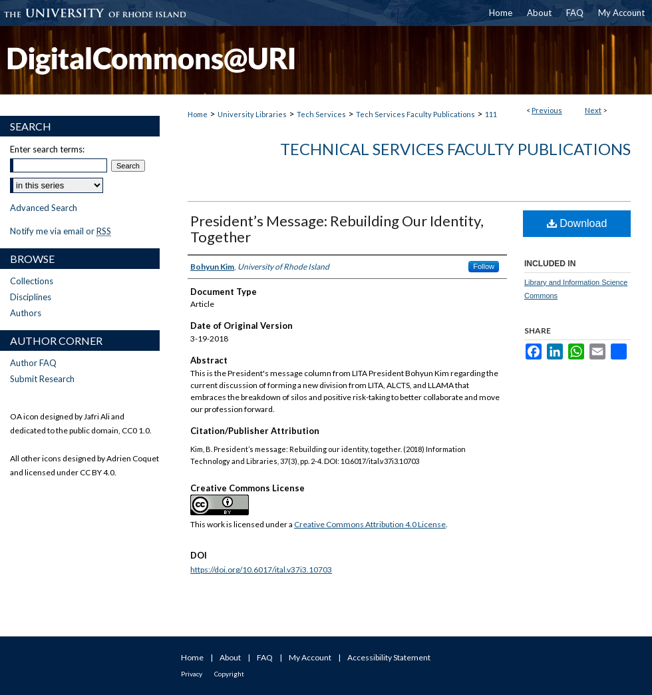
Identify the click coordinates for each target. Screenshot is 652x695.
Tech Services (321, 114)
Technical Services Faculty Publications (455, 148)
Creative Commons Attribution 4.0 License (370, 524)
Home (198, 114)
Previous (547, 110)
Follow (483, 266)
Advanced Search (43, 207)
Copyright (229, 674)
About (230, 657)
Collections (31, 281)
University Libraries (252, 114)
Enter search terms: (47, 149)
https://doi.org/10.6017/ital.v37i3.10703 (261, 570)
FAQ (265, 657)
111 (491, 114)
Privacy (191, 674)
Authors (25, 313)
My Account (310, 657)
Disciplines (30, 297)
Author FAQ (33, 362)
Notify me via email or (60, 231)
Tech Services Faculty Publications (415, 114)
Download (577, 223)
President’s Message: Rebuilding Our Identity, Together (337, 229)
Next (593, 110)
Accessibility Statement (388, 657)
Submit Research (42, 378)
